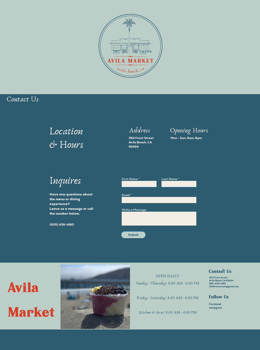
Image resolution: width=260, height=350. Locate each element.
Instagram (215, 307)
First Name (130, 179)
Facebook (215, 304)
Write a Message (134, 209)
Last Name (169, 179)
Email (126, 195)
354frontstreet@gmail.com (224, 286)
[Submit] (133, 234)
